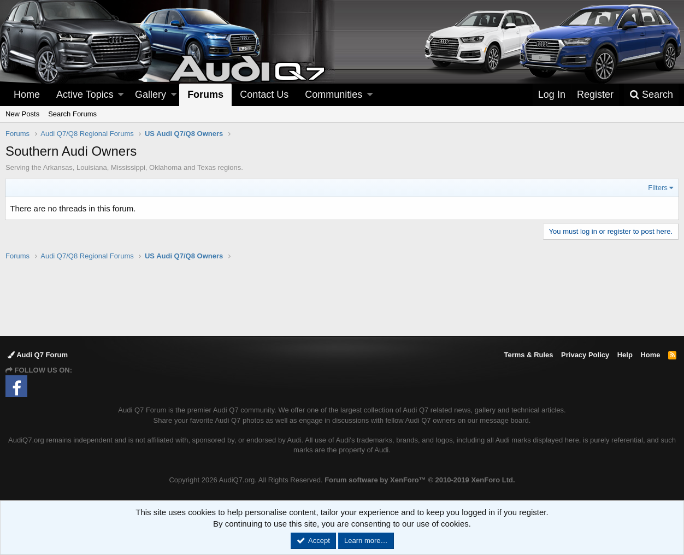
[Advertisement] (342, 297)
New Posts (22, 114)
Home (27, 94)
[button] (120, 95)
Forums (205, 94)
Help (625, 355)
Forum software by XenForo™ (420, 480)
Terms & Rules (528, 355)
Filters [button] (657, 188)
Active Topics (85, 94)
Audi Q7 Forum (38, 355)
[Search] (651, 95)
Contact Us (264, 94)
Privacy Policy (585, 355)
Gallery (150, 94)
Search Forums (72, 114)
